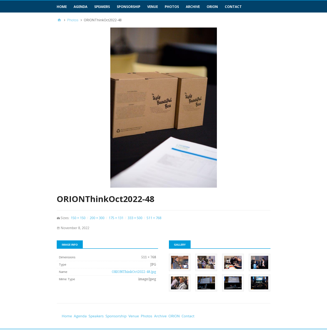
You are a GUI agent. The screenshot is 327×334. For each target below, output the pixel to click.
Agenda (80, 6)
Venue (152, 6)
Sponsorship (128, 6)
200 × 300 (97, 218)
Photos (172, 6)
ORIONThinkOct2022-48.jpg (134, 272)
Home (62, 6)
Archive (193, 6)
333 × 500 (135, 218)
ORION (212, 6)
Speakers (102, 6)
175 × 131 (116, 218)
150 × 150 (78, 218)
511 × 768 (154, 218)
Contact (233, 6)
